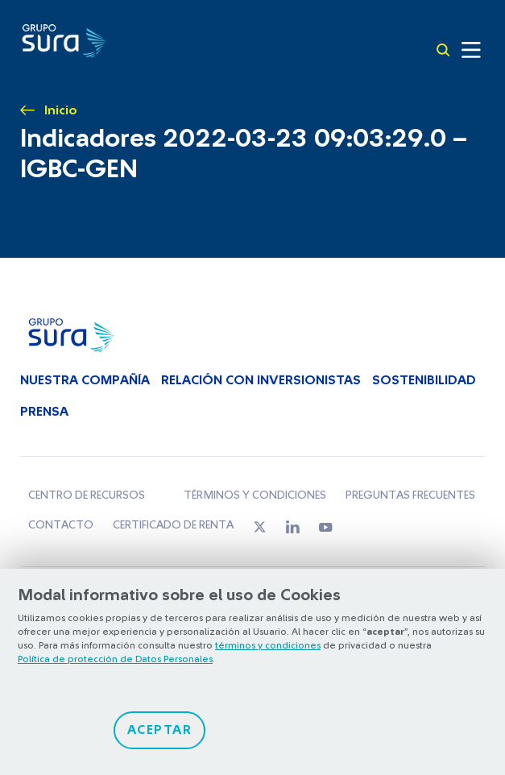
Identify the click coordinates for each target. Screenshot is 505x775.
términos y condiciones (268, 645)
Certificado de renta (173, 525)
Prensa (44, 411)
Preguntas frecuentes (410, 495)
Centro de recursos (86, 495)
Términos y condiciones (255, 495)
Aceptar (159, 729)
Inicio (60, 110)
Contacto (60, 525)
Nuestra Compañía (85, 380)
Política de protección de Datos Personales (115, 659)
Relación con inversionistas (261, 380)
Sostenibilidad (424, 380)
